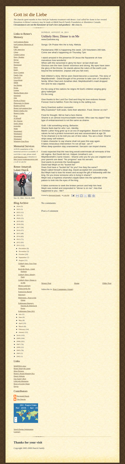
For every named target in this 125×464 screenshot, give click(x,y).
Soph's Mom (18, 123)
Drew (16, 67)
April (21, 323)
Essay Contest (19, 72)
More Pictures (19, 371)
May (20, 320)
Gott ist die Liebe (30, 14)
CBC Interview (19, 49)
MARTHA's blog (20, 366)
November (23, 251)
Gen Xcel (17, 77)
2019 (18, 221)
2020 (18, 218)
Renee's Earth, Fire (21, 111)
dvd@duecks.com (20, 157)
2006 (18, 347)
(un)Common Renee (21, 42)
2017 (18, 227)
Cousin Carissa (19, 54)
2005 (18, 350)
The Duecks (21, 399)
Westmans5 (18, 136)
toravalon (17, 126)
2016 (18, 230)
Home (76, 283)
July (20, 314)
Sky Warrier (18, 121)
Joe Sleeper (18, 85)
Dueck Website (19, 376)
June (20, 317)
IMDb (16, 83)
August (21, 260)
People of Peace (19, 100)
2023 (18, 209)
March (21, 326)
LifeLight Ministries (21, 381)
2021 (18, 215)
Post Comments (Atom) (63, 289)
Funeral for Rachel (25, 292)
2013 (18, 239)
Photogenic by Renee (21, 103)
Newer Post (46, 283)
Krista (16, 88)
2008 (18, 341)
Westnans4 (17, 139)
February (22, 329)
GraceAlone (18, 80)
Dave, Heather (19, 57)
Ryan (15, 116)
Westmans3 (18, 134)
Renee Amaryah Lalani (22, 368)
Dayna (16, 60)
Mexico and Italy (24, 286)
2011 (18, 245)
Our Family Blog (20, 379)
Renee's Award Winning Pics (24, 373)
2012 (18, 242)
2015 (18, 233)
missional (17, 95)
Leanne (16, 90)
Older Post (106, 283)
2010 (18, 335)
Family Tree (18, 75)
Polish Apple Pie (24, 288)
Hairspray (21, 295)
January (22, 332)
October (22, 254)
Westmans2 (18, 131)
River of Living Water (22, 384)
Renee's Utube (19, 113)
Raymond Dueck (23, 396)
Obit (15, 98)
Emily (16, 70)
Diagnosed (17, 65)
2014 (18, 236)
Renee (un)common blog (23, 108)
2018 (18, 224)
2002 (18, 356)
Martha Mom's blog (21, 93)
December (23, 248)
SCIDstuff (17, 118)
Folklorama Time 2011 (26, 311)
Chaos (16, 52)
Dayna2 (16, 62)
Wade (16, 128)
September (23, 257)
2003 (18, 353)
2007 (18, 344)
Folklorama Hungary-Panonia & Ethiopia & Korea (27, 305)
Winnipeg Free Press (21, 141)
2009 (18, 338)
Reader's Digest (19, 105)
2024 (18, 206)
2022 (18, 212)
